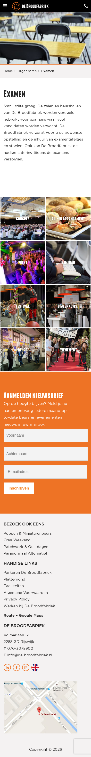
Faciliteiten (14, 586)
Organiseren (27, 71)
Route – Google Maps (23, 615)
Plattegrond (14, 579)
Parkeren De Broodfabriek (28, 572)
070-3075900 (20, 648)
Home (8, 71)
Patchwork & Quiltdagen (26, 547)
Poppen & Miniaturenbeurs (27, 533)
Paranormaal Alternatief (25, 553)
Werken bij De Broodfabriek (29, 606)
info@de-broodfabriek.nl (29, 655)
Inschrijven (18, 488)
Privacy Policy (17, 599)
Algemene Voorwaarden (26, 593)
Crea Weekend (17, 540)
